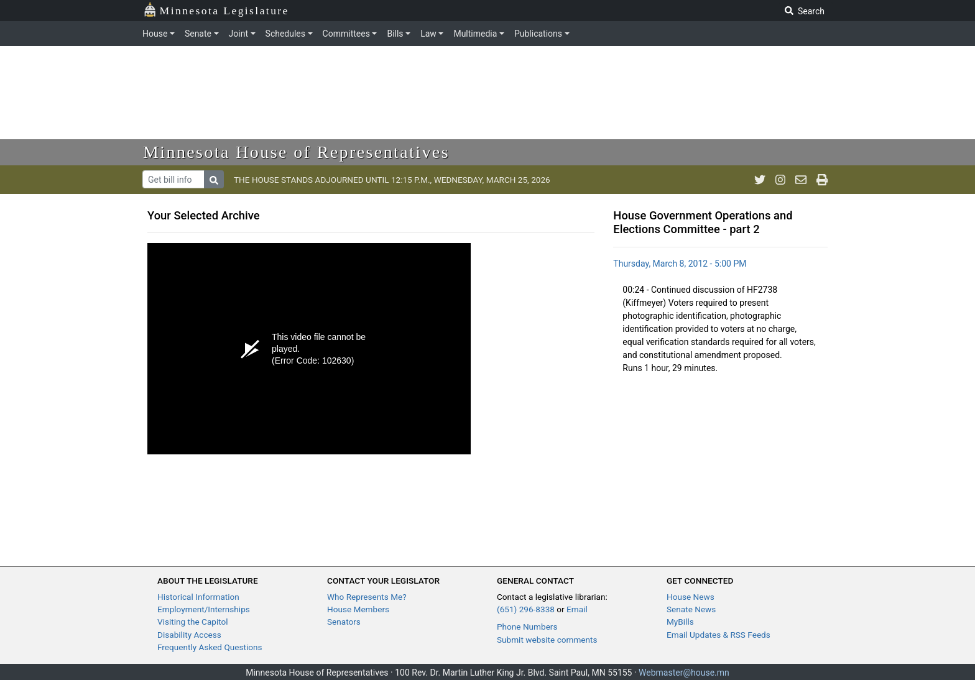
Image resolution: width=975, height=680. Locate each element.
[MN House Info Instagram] (780, 179)
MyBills (680, 622)
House (154, 34)
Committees (346, 34)
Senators (344, 622)
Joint (238, 34)
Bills (395, 34)
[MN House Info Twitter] (759, 179)
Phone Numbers (527, 627)
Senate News (691, 609)
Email (577, 609)
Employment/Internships (203, 609)
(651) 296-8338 (526, 609)
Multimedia (475, 34)
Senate (198, 34)
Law (428, 34)
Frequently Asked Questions (209, 647)
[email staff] (800, 179)
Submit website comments (547, 640)
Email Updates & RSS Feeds (718, 635)
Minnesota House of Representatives (296, 152)
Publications (538, 34)
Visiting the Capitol (192, 622)
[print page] (822, 179)
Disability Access (189, 635)
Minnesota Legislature (216, 9)
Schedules (285, 34)
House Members (358, 609)
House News (690, 597)
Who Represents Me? (367, 597)
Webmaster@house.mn (684, 673)
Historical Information (198, 597)
